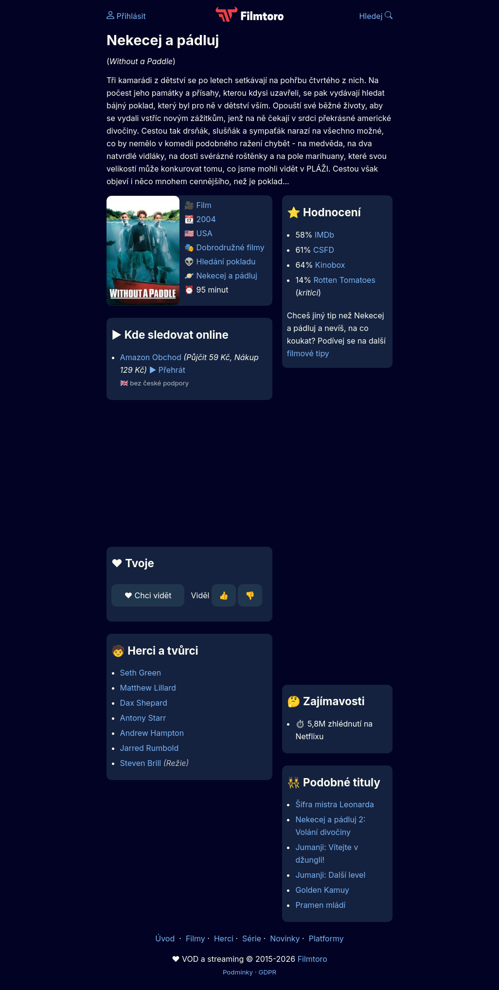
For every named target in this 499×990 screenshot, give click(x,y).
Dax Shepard (143, 703)
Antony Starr (143, 718)
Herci (223, 938)
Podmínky (238, 972)
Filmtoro (312, 959)
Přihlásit (126, 16)
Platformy (326, 938)
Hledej (375, 16)
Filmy (195, 938)
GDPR (267, 972)
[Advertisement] (186, 473)
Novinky (285, 938)
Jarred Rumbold (149, 748)
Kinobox (330, 265)
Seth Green (140, 672)
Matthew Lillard (148, 688)
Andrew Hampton (152, 733)
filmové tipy (308, 353)
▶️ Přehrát (167, 370)
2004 (206, 219)
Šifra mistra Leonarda (334, 804)
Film (204, 205)
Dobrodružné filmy (230, 247)
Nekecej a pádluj (226, 275)
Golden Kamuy (322, 890)
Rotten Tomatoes (344, 280)
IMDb (324, 235)
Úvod (166, 938)
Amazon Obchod (150, 357)
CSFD (323, 250)
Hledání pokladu (226, 261)
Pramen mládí (320, 905)
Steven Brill (140, 763)
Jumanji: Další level (330, 875)
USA (204, 233)
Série (251, 938)
